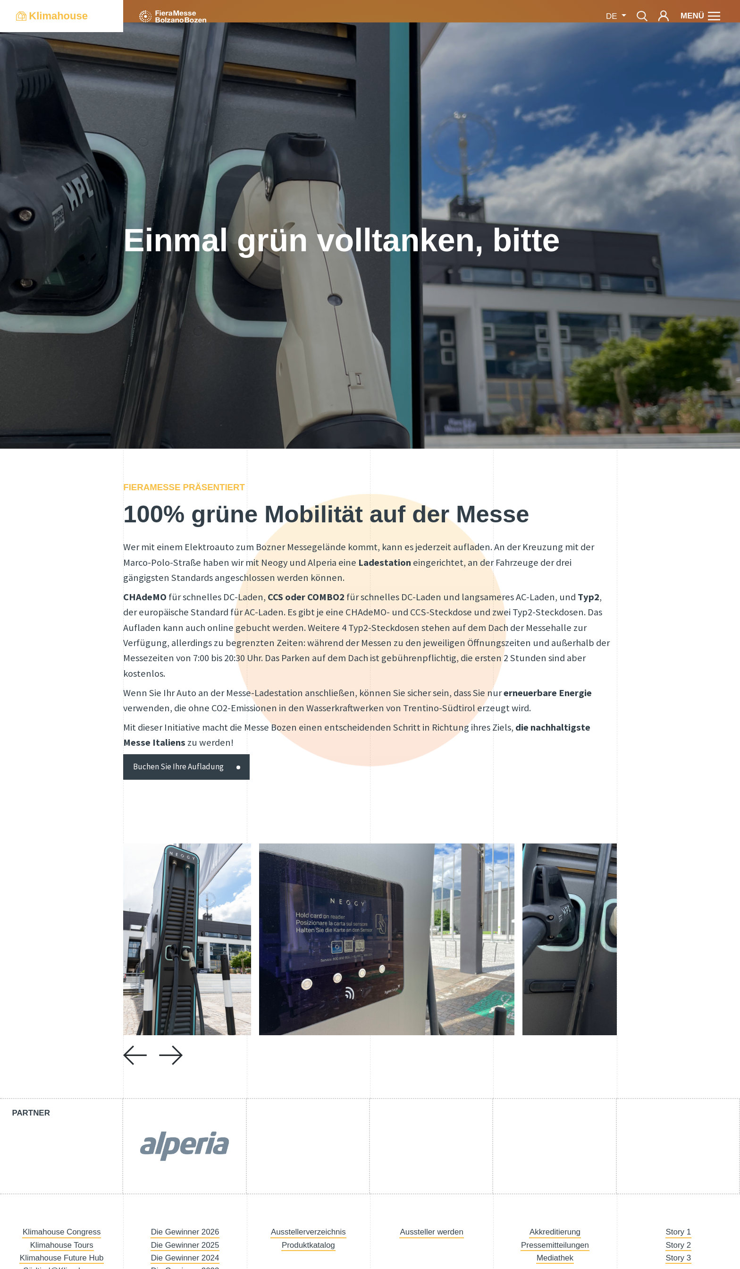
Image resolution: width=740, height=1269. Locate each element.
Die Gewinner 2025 (185, 1245)
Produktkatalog (308, 1245)
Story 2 (678, 1245)
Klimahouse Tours (61, 1245)
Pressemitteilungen (555, 1245)
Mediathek (555, 1257)
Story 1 (678, 1231)
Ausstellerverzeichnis (308, 1231)
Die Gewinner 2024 (185, 1257)
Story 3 (678, 1257)
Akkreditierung (555, 1231)
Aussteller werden (431, 1231)
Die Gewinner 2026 (185, 1231)
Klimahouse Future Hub (62, 1257)
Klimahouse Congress (62, 1231)
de (612, 16)
